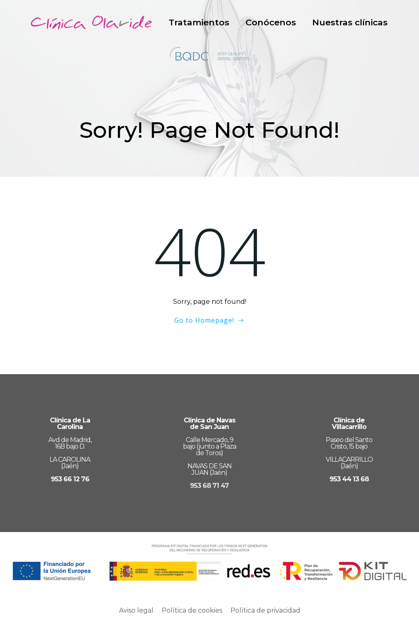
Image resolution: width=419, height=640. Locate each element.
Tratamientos (199, 22)
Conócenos (271, 22)
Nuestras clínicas (349, 22)
